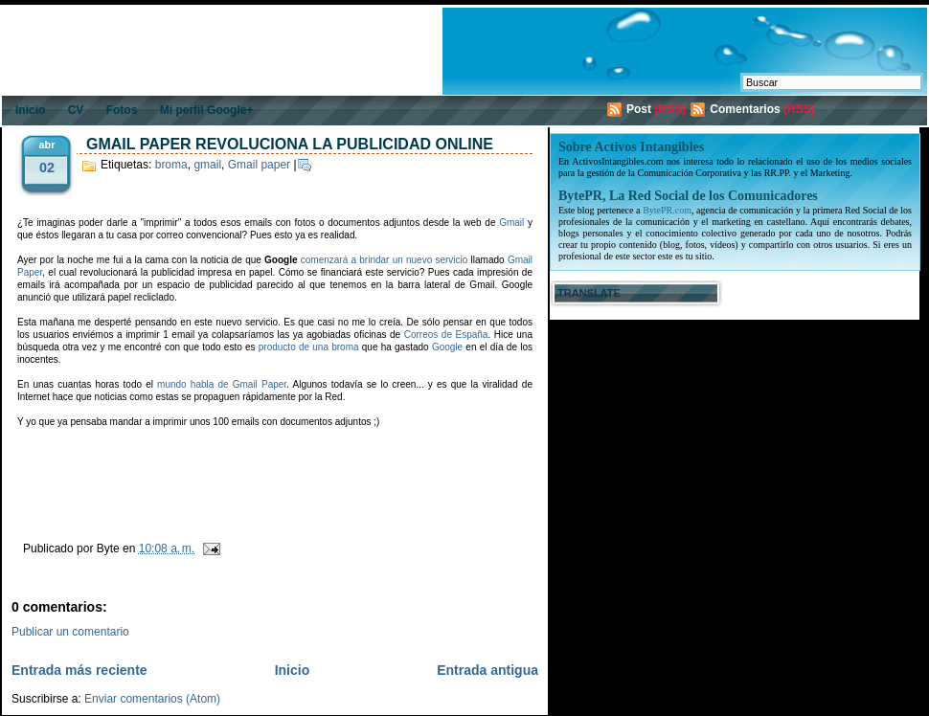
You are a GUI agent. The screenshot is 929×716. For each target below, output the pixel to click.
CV (76, 110)
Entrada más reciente (79, 670)
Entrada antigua (487, 670)
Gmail (511, 222)
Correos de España (446, 334)
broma (171, 164)
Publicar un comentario (70, 631)
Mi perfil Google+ (207, 110)
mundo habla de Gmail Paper (221, 384)
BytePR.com (667, 210)
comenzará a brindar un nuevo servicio (384, 260)
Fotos (122, 110)
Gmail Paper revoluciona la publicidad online (289, 144)
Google (447, 347)
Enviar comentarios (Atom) (152, 698)
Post (638, 109)
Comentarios (745, 109)
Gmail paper (259, 164)
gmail (207, 164)
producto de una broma (309, 347)
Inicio (30, 110)
